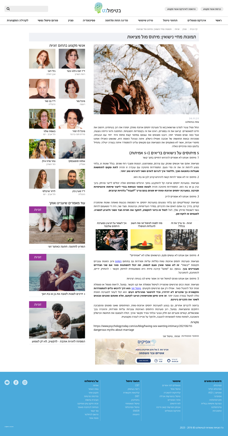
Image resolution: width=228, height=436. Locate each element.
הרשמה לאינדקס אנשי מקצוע (181, 9)
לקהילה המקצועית (17, 20)
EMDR (136, 410)
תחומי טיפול (170, 20)
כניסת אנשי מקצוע (212, 9)
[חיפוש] (28, 8)
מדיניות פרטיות (91, 396)
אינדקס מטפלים (196, 20)
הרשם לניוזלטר (91, 414)
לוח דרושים (175, 403)
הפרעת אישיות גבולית (211, 403)
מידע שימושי (145, 20)
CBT (137, 385)
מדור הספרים (174, 399)
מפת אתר (93, 418)
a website (14, 427)
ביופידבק (135, 399)
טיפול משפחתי (132, 403)
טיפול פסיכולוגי (132, 407)
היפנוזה (136, 414)
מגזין (70, 20)
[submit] (8, 9)
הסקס (118, 261)
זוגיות (177, 336)
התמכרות (217, 410)
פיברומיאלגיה (215, 399)
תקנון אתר (93, 392)
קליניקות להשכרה (172, 392)
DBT (137, 396)
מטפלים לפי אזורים (171, 385)
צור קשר (94, 410)
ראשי (218, 20)
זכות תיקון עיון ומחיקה (87, 403)
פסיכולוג (217, 385)
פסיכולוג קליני (215, 388)
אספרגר (218, 396)
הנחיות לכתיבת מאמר (88, 407)
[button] (196, 22)
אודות (95, 385)
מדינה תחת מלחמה (116, 20)
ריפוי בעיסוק (133, 388)
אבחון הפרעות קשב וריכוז (168, 407)
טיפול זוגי (136, 288)
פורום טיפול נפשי (48, 20)
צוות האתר (93, 388)
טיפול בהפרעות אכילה (170, 396)
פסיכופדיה (89, 20)
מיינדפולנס (216, 407)
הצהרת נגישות (91, 399)
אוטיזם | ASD (215, 392)
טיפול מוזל (175, 388)
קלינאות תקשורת (131, 392)
